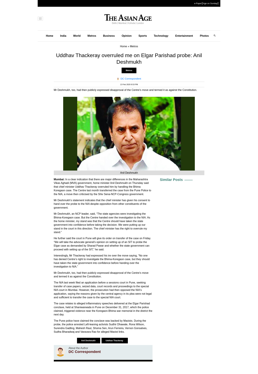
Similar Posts (171, 180)
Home (49, 35)
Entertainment (184, 35)
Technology (161, 35)
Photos (204, 35)
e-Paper (198, 3)
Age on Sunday (210, 3)
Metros (92, 35)
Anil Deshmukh (88, 340)
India (63, 35)
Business (109, 35)
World (77, 35)
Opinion (126, 35)
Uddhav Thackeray (115, 340)
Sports (143, 35)
